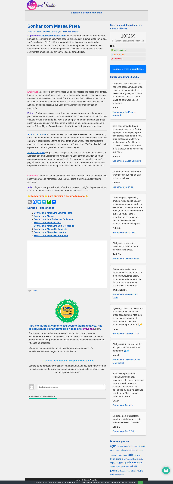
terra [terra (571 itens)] (122, 474)
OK (140, 482)
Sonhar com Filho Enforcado (126, 258)
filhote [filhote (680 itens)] (138, 459)
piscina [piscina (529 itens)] (124, 471)
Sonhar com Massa (44, 216)
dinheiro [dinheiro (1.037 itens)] (119, 459)
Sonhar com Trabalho (123, 405)
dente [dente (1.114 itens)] (112, 459)
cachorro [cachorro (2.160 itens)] (132, 450)
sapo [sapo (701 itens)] (119, 475)
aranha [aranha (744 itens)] (137, 446)
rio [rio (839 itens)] (135, 471)
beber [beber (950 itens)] (142, 446)
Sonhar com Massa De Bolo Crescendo (54, 226)
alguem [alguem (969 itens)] (120, 446)
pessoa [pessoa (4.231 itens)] (116, 470)
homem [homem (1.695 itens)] (133, 462)
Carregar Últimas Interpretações (128, 69)
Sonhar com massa (36, 134)
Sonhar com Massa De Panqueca (51, 235)
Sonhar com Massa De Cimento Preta (53, 213)
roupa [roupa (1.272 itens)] (140, 470)
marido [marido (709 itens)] (112, 466)
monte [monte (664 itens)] (118, 466)
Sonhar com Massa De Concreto (50, 229)
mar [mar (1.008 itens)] (140, 463)
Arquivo (77, 480)
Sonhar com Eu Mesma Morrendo (124, 114)
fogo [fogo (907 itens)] (112, 463)
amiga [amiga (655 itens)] (126, 446)
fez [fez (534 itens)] (131, 459)
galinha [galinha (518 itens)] (116, 463)
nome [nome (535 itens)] (127, 466)
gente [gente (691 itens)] (127, 463)
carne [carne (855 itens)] (141, 450)
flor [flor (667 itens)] (142, 459)
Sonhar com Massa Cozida (47, 222)
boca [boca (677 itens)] (117, 451)
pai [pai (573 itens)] (131, 466)
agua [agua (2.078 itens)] (113, 446)
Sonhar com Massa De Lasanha (50, 232)
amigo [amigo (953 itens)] (131, 446)
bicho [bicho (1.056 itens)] (112, 450)
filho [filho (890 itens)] (134, 459)
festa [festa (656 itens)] (128, 459)
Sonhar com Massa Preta (53, 26)
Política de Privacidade (90, 480)
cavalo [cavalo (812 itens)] (119, 455)
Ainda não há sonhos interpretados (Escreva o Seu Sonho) (52, 31)
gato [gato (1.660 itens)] (121, 462)
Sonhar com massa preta (53, 36)
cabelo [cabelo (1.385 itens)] (123, 450)
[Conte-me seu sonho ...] (71, 387)
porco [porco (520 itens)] (128, 471)
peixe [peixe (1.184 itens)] (134, 466)
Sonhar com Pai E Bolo (124, 431)
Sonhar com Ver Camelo (124, 232)
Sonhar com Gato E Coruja (126, 333)
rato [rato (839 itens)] (132, 471)
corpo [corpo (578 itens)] (139, 455)
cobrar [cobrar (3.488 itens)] (132, 455)
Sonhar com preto (36, 152)
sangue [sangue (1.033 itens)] (113, 474)
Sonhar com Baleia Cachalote (127, 161)
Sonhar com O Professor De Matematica (126, 361)
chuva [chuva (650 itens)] (125, 455)
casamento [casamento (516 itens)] (113, 455)
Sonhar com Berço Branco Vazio (125, 296)
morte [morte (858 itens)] (123, 466)
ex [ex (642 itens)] (124, 459)
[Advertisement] (67, 72)
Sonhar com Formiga (123, 187)
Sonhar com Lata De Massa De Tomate (54, 219)
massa (34, 290)
